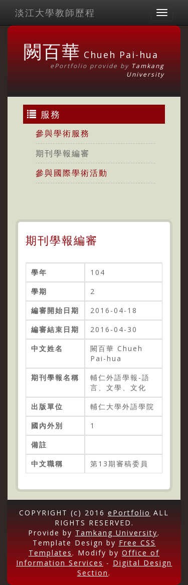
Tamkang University (145, 70)
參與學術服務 (63, 133)
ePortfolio (129, 512)
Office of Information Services (87, 557)
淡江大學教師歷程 (55, 13)
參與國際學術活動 (72, 172)
